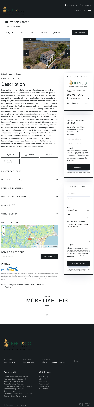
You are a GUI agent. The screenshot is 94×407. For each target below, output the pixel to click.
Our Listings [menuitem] (43, 377)
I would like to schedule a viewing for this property (78, 232)
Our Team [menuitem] (43, 381)
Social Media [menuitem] (44, 386)
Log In (83, 10)
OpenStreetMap (45, 246)
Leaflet (34, 246)
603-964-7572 (75, 95)
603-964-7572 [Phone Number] (9, 362)
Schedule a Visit (84, 187)
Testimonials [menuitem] (44, 384)
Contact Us (70, 106)
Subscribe (78, 167)
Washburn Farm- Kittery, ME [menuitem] (15, 379)
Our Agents (77, 106)
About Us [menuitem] (42, 379)
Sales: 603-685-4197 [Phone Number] (85, 5)
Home (3, 284)
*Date (68, 207)
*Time (68, 214)
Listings (11, 284)
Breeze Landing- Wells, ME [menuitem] (14, 389)
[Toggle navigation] (89, 10)
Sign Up (76, 10)
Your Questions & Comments (76, 221)
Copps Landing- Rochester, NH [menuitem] (16, 384)
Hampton (35, 284)
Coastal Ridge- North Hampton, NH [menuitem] (18, 386)
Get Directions (49, 256)
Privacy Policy (70, 160)
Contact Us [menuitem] (43, 389)
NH (16, 284)
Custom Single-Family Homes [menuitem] (16, 396)
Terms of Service (78, 270)
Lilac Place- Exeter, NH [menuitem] (12, 391)
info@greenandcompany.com (54, 362)
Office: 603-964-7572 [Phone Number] (71, 5)
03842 (42, 284)
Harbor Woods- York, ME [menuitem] (13, 381)
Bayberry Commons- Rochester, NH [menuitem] (18, 394)
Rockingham (24, 284)
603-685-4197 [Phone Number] (28, 362)
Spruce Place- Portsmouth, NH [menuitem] (16, 377)
